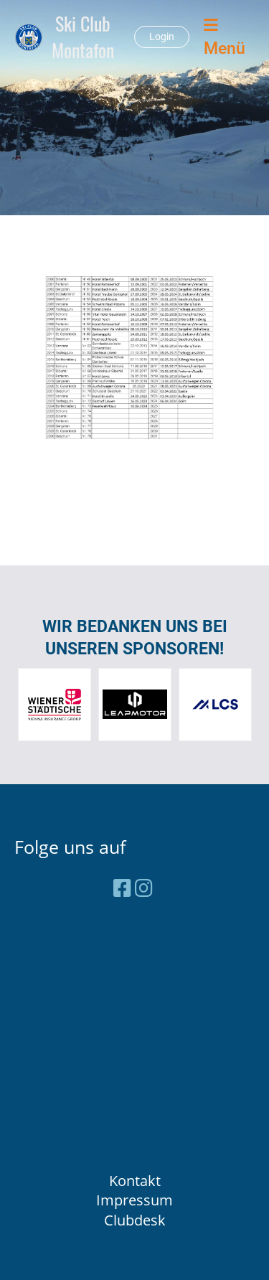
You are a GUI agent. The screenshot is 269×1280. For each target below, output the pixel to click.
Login (161, 36)
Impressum (134, 1200)
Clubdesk (135, 1220)
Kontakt (135, 1180)
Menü (224, 37)
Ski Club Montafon (83, 37)
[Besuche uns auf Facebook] (122, 887)
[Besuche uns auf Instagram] (144, 887)
